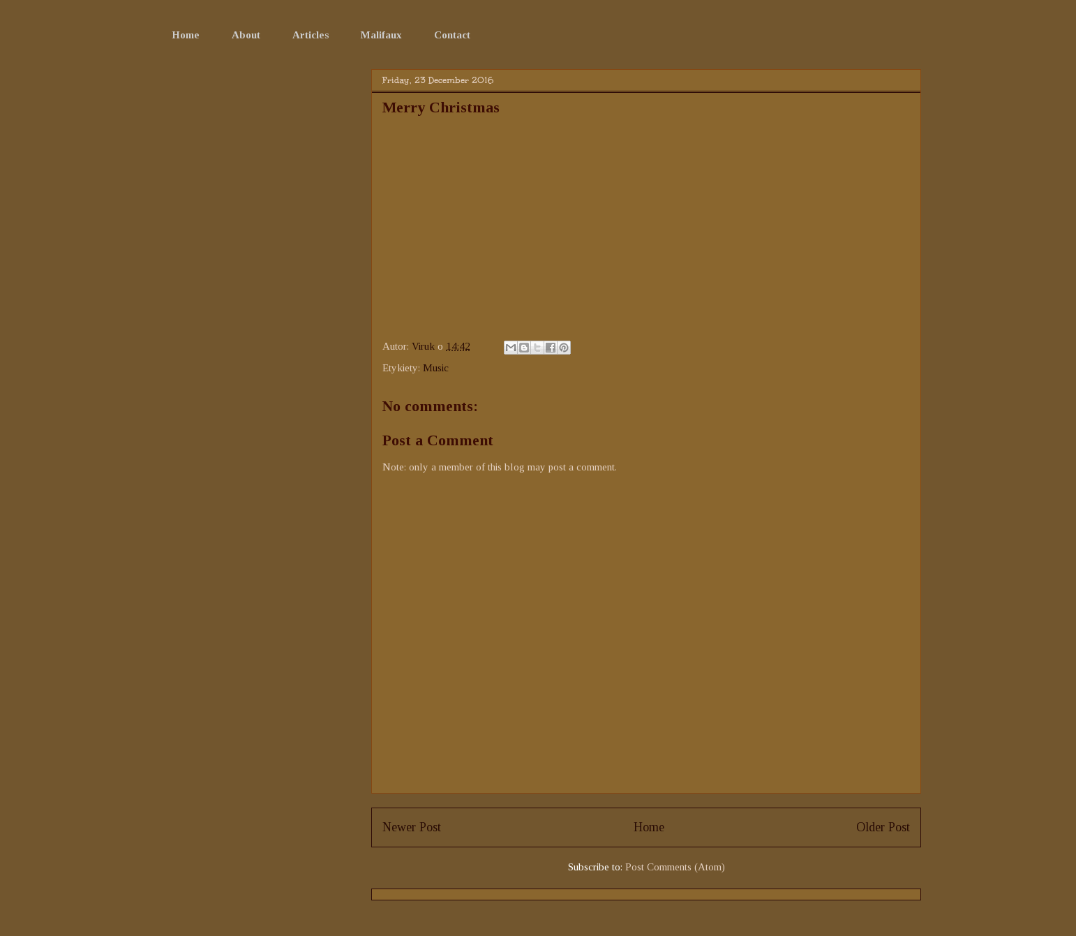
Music (436, 367)
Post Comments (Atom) (675, 866)
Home (186, 34)
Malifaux (381, 34)
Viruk (425, 346)
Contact (452, 34)
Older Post (883, 827)
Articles (310, 34)
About (246, 34)
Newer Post (411, 827)
